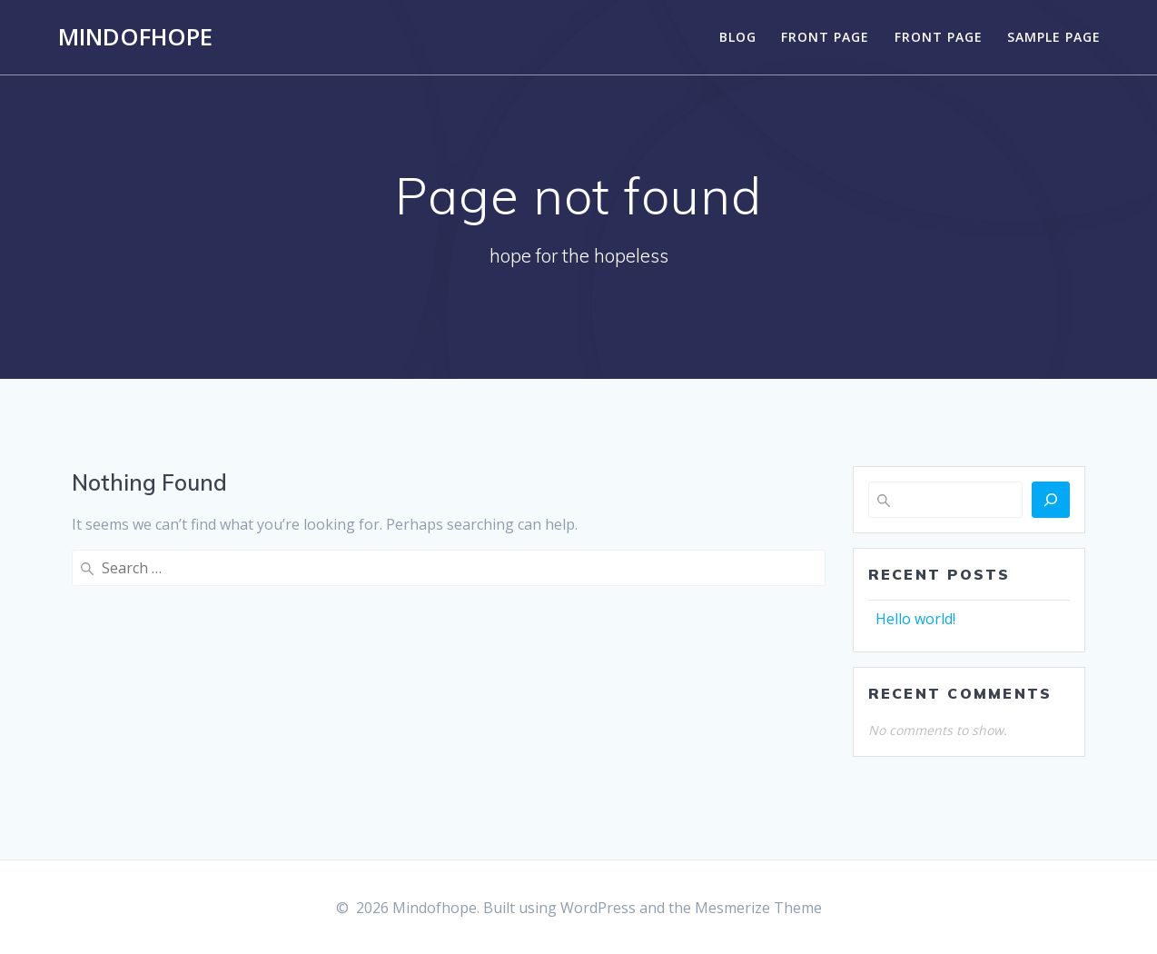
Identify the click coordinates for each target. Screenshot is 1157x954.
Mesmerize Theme (758, 908)
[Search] (1051, 500)
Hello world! (915, 619)
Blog (737, 36)
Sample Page (1054, 36)
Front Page (825, 36)
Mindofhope (135, 37)
